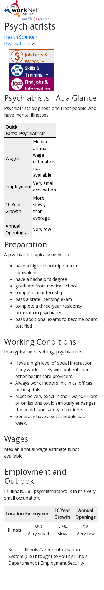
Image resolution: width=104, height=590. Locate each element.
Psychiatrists (17, 44)
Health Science (19, 37)
